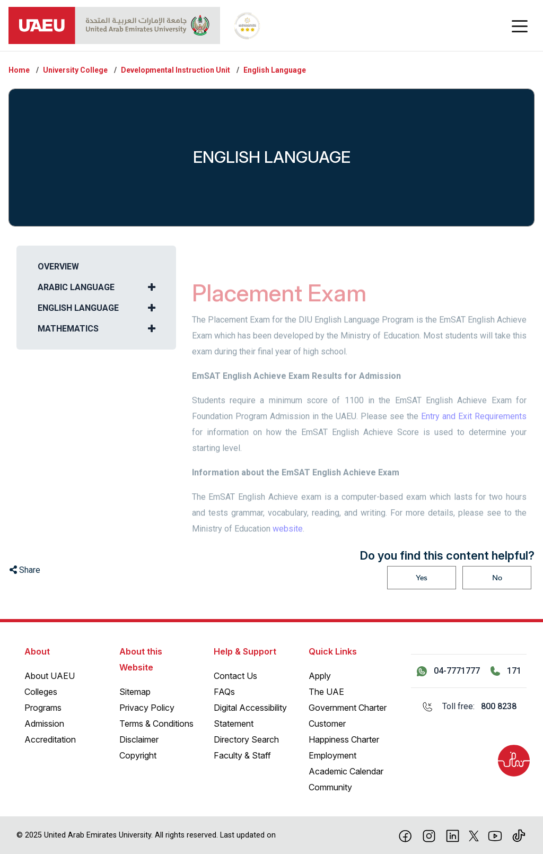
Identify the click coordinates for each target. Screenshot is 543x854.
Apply (320, 675)
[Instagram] (429, 835)
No (497, 578)
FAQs (224, 691)
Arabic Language (76, 287)
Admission (44, 723)
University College (75, 70)
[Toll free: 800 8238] (469, 706)
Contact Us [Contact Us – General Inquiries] (235, 675)
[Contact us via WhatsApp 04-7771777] (448, 671)
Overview (58, 267)
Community (330, 787)
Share (25, 570)
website (288, 541)
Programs (43, 707)
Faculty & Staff (242, 755)
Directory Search (246, 739)
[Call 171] (506, 671)
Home (19, 70)
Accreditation (50, 739)
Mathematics (68, 329)
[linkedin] (452, 835)
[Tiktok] (519, 835)
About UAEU (49, 675)
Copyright (137, 755)
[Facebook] (405, 835)
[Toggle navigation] (520, 25)
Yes (421, 578)
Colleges (40, 691)
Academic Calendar (346, 771)
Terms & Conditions (156, 723)
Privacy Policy (146, 707)
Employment (332, 755)
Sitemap (135, 691)
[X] (474, 835)
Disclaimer (139, 739)
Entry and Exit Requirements (474, 428)
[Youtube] (495, 835)
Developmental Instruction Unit (175, 70)
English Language (274, 70)
